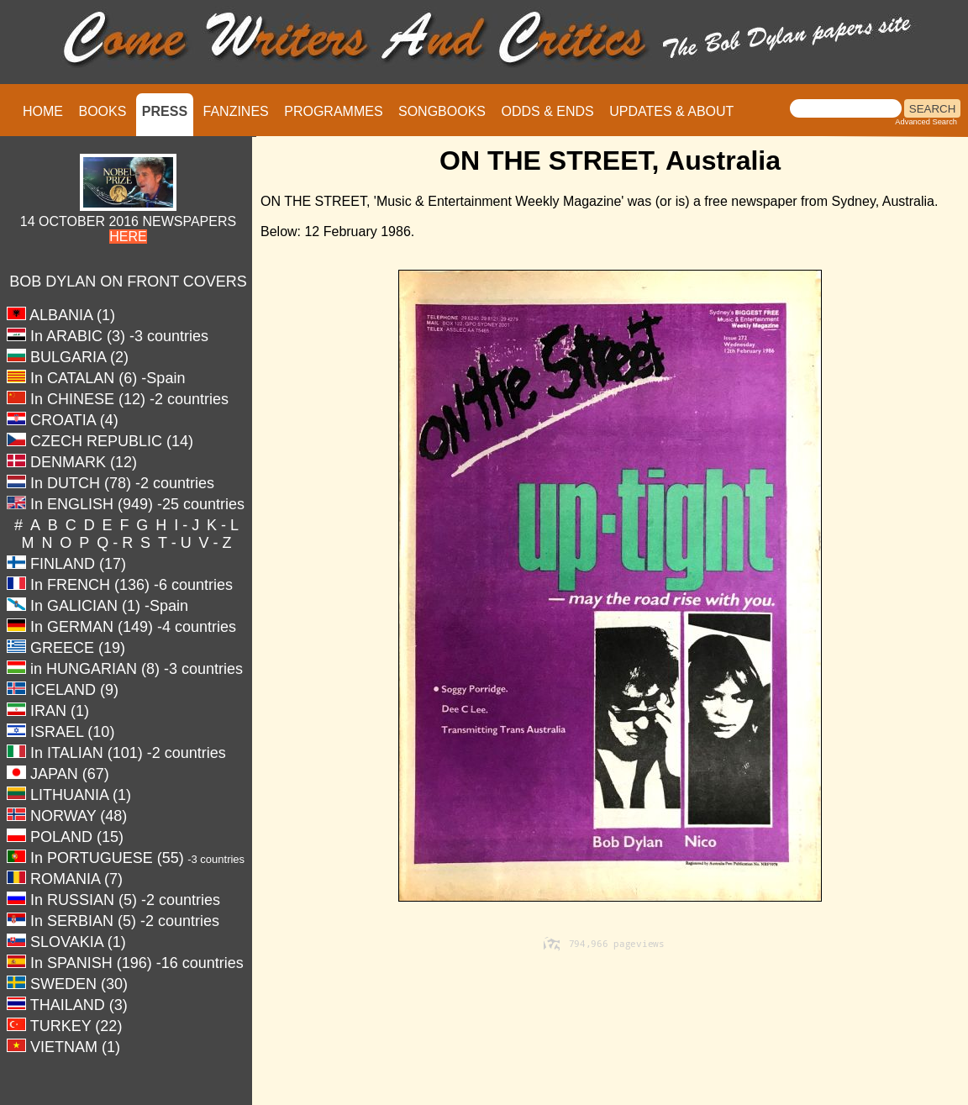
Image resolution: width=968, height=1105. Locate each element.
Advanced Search (926, 122)
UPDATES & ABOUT (671, 111)
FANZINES (236, 111)
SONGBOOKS (442, 111)
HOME (43, 111)
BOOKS (102, 111)
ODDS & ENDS (547, 111)
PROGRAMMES (333, 111)
